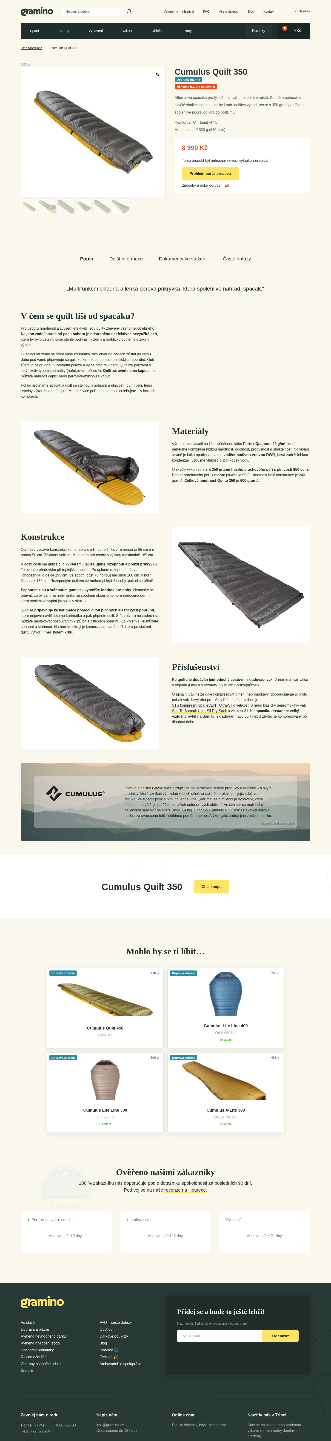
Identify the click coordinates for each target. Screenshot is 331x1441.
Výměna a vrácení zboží (40, 1280)
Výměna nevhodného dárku (43, 1273)
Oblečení (158, 31)
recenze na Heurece (185, 1126)
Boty (188, 31)
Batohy (63, 31)
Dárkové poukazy (114, 1273)
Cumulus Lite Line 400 (129, 1047)
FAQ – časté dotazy (116, 1259)
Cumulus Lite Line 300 (202, 1047)
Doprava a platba (35, 1266)
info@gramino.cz (110, 1362)
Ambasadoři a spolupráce (120, 1300)
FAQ (206, 11)
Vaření (127, 31)
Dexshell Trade (294, 1436)
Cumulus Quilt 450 (57, 1049)
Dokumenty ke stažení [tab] (183, 258)
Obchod (106, 1266)
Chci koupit (212, 887)
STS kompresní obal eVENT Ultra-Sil (202, 705)
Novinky (258, 31)
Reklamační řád (34, 1293)
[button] (129, 11)
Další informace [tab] (126, 258)
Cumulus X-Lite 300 (274, 1047)
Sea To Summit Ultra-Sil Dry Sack (199, 711)
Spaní (34, 31)
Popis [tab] (86, 258)
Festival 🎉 (109, 1293)
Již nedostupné (32, 48)
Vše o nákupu (229, 11)
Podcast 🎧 (109, 1287)
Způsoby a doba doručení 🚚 (205, 185)
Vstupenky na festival (179, 11)
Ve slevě (28, 1259)
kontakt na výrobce (277, 823)
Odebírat (280, 1272)
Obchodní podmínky (37, 1287)
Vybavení (95, 31)
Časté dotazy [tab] (237, 258)
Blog (251, 11)
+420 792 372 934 (36, 1368)
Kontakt (268, 11)
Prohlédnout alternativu (210, 174)
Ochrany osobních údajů (41, 1300)
